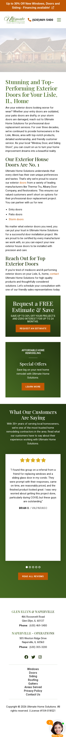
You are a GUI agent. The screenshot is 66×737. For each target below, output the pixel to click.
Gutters (33, 683)
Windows (33, 669)
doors (23, 182)
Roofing (33, 680)
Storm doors (16, 219)
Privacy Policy (33, 690)
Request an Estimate (33, 328)
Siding (33, 676)
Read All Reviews (33, 576)
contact (54, 273)
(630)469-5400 (42, 20)
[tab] (27, 567)
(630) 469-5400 (38, 625)
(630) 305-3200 (38, 647)
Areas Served (33, 687)
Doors (33, 672)
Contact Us (33, 694)
